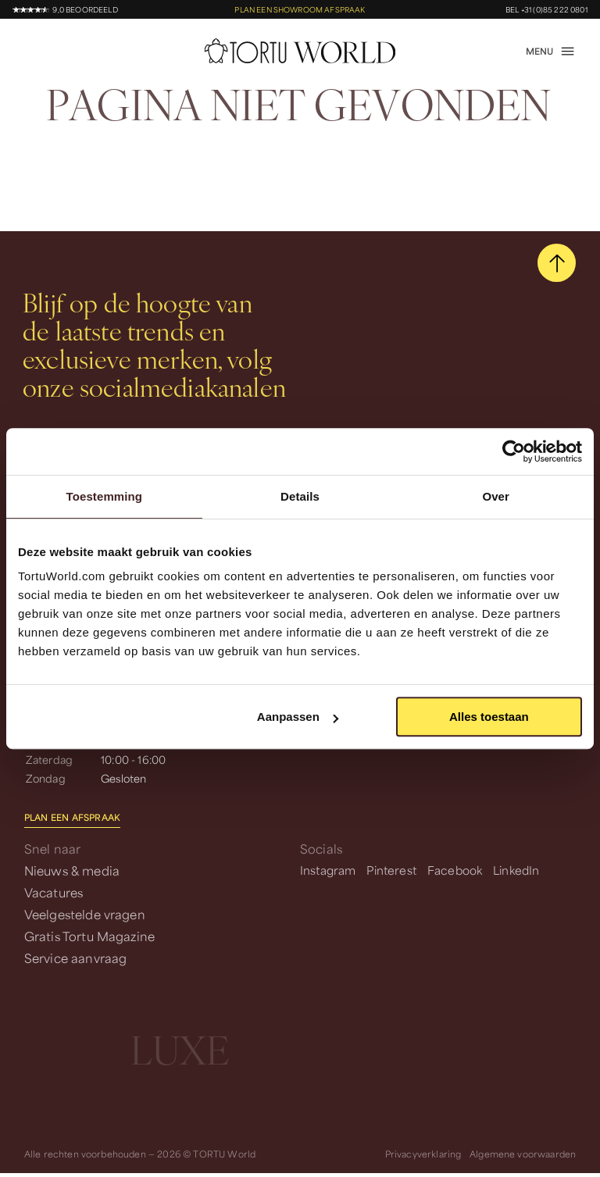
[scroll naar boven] (557, 263)
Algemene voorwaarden (523, 1154)
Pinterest (391, 870)
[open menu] (551, 51)
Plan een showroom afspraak (299, 9)
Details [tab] (300, 496)
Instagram (327, 870)
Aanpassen (297, 716)
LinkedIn (516, 870)
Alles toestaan (489, 716)
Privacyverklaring (423, 1154)
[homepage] (300, 50)
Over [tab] (495, 496)
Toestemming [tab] (104, 496)
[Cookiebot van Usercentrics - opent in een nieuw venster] (513, 451)
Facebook (454, 870)
